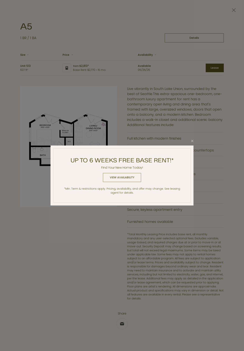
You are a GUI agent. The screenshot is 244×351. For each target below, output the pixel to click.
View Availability (122, 177)
